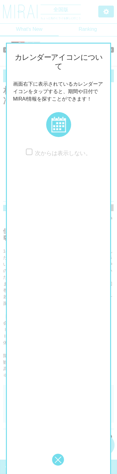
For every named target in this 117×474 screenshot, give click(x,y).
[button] (59, 125)
